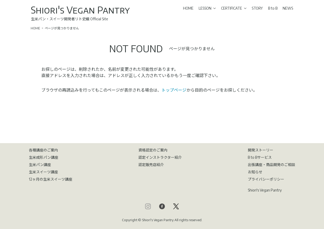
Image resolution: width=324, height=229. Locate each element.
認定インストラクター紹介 (160, 157)
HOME (188, 8)
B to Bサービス (260, 157)
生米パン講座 (40, 164)
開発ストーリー (260, 150)
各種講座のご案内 (43, 150)
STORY (257, 8)
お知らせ (255, 172)
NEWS (288, 8)
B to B (272, 8)
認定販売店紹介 (151, 164)
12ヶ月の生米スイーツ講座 (50, 179)
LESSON (207, 8)
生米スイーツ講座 (43, 172)
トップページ (173, 90)
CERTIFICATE (234, 8)
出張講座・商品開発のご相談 (271, 164)
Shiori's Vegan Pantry (80, 10)
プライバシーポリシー (266, 179)
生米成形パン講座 (43, 157)
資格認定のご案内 (152, 150)
